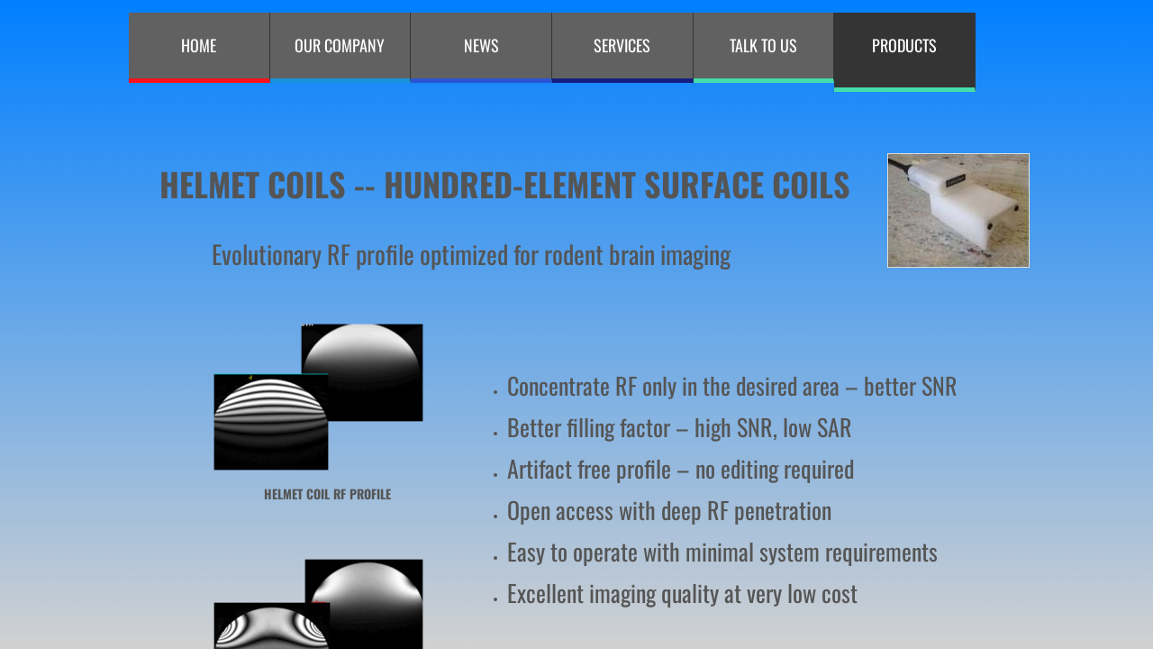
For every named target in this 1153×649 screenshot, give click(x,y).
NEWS (481, 45)
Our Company (340, 45)
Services (622, 45)
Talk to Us (763, 45)
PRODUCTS (904, 45)
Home (198, 45)
